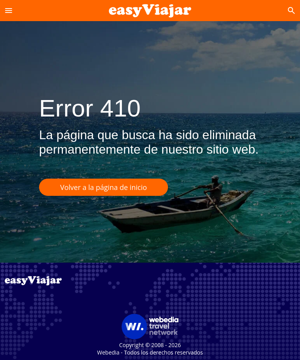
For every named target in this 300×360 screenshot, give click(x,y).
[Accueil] (150, 10)
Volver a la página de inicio (103, 187)
